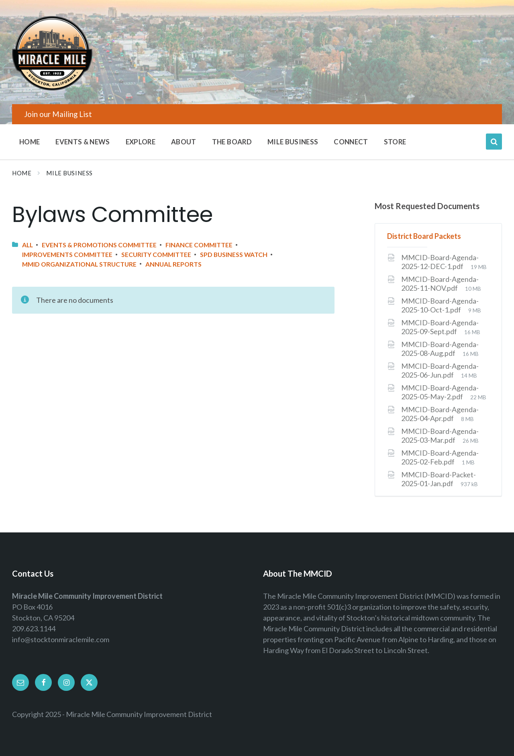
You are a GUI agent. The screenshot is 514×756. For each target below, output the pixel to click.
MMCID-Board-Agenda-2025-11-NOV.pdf (440, 283)
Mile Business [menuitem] (292, 142)
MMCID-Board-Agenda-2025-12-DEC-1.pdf (440, 262)
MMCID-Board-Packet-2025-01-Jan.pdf (438, 479)
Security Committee (156, 254)
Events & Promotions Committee (99, 245)
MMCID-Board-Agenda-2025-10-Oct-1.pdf (440, 305)
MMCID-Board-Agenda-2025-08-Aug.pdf (440, 348)
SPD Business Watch (233, 254)
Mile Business (69, 173)
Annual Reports (173, 264)
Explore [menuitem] (140, 142)
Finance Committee (199, 245)
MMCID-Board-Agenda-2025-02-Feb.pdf (440, 457)
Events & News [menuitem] (82, 142)
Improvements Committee (67, 254)
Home (21, 173)
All (27, 245)
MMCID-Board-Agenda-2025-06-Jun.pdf (440, 370)
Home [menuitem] (29, 142)
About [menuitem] (183, 142)
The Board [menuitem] (232, 142)
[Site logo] (52, 87)
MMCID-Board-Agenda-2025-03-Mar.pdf (440, 435)
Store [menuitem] (395, 142)
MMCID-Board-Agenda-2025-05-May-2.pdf (440, 392)
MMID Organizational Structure (79, 264)
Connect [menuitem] (351, 142)
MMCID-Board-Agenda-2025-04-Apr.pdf (440, 414)
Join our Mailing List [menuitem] (58, 114)
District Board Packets (424, 236)
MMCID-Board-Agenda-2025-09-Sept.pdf (440, 327)
